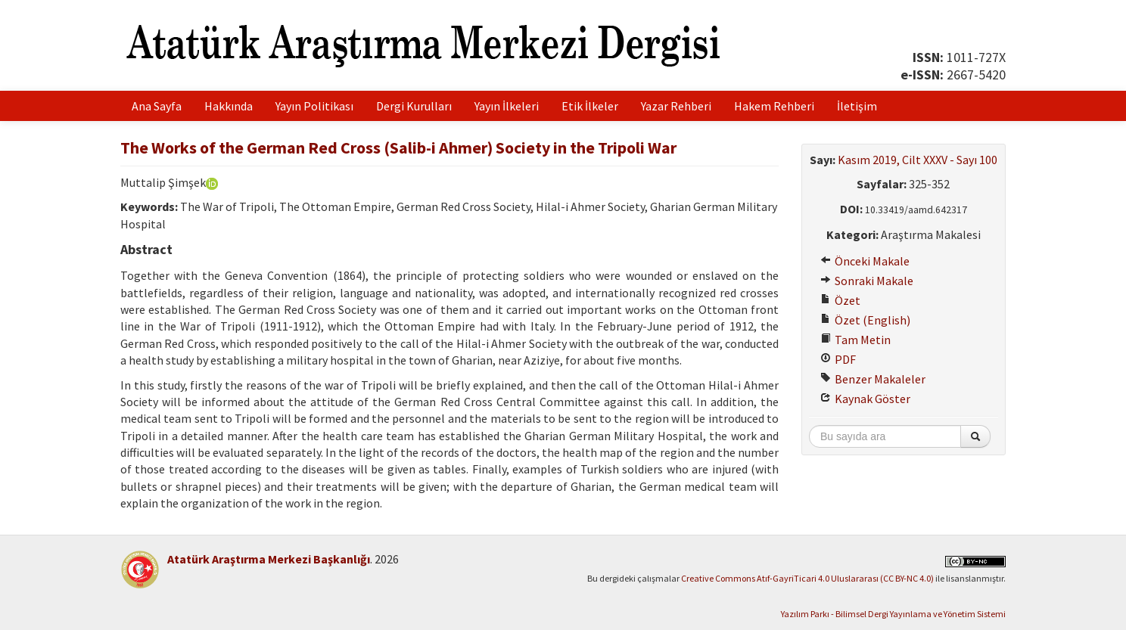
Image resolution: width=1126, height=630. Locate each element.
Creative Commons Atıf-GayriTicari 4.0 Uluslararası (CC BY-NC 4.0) (807, 578)
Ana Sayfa (157, 105)
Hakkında (228, 105)
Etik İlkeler (589, 105)
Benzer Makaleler (872, 378)
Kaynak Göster (865, 398)
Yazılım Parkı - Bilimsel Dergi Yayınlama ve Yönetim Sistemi (893, 613)
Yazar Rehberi (676, 105)
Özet (840, 300)
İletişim (857, 105)
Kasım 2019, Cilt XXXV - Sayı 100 (917, 159)
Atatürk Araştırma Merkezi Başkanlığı (268, 558)
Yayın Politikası (314, 105)
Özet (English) (865, 319)
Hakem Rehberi (774, 105)
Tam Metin (855, 339)
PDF (838, 359)
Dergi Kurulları (414, 105)
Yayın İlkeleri (506, 105)
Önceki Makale (865, 260)
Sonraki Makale (866, 280)
